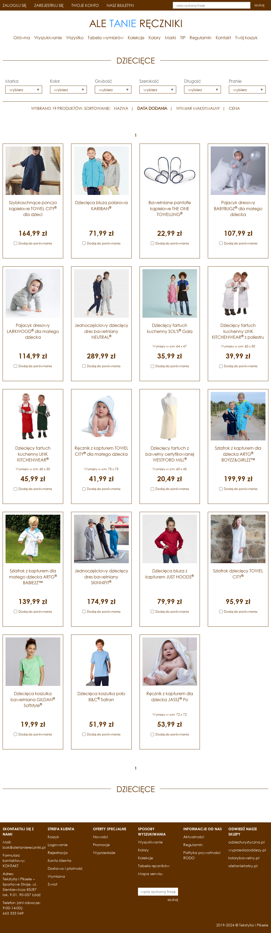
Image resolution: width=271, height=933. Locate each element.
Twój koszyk (246, 37)
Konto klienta (59, 860)
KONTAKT (10, 865)
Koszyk (53, 836)
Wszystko (74, 37)
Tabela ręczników (154, 865)
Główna (21, 37)
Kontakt (223, 37)
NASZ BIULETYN (120, 5)
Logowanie (58, 844)
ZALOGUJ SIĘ (14, 5)
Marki (170, 37)
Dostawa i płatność (65, 868)
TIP (182, 37)
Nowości (100, 836)
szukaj (259, 5)
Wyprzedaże (104, 852)
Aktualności (193, 836)
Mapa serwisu (150, 873)
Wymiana (56, 876)
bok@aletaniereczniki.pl (24, 847)
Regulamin (200, 37)
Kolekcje (136, 37)
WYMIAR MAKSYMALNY (198, 108)
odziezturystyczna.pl (246, 841)
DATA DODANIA (152, 108)
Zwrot (52, 884)
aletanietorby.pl (243, 865)
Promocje (101, 844)
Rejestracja (58, 852)
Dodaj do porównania (35, 243)
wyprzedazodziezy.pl (247, 849)
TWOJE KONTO (85, 5)
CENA (234, 108)
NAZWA (121, 108)
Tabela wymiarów (106, 37)
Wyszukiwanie (48, 37)
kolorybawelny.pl (243, 857)
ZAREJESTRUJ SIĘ (48, 5)
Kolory (155, 37)
